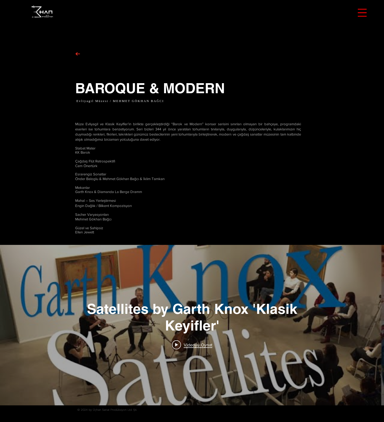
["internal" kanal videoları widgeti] (192, 325)
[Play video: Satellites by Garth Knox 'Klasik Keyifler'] (192, 345)
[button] (362, 13)
